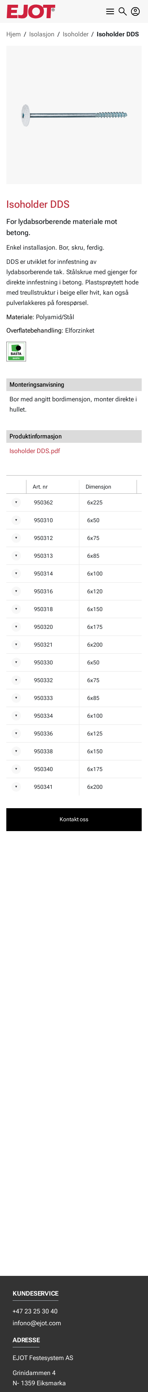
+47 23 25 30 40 (35, 1311)
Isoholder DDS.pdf (34, 451)
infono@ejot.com (37, 1323)
